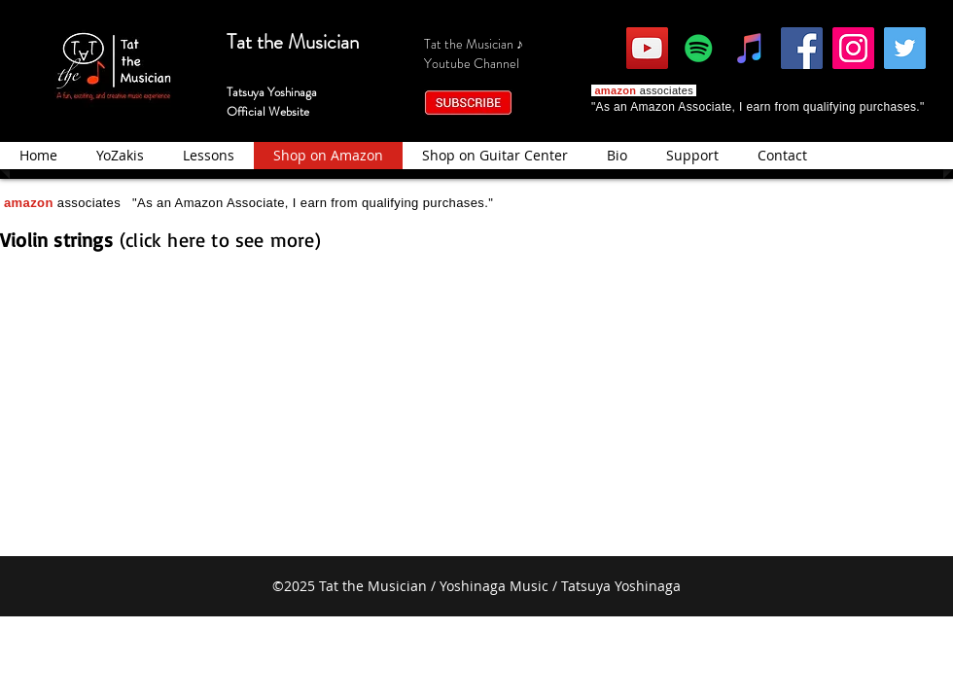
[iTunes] (750, 48)
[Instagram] (853, 48)
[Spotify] (699, 48)
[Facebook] (802, 48)
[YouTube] (647, 48)
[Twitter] (905, 48)
